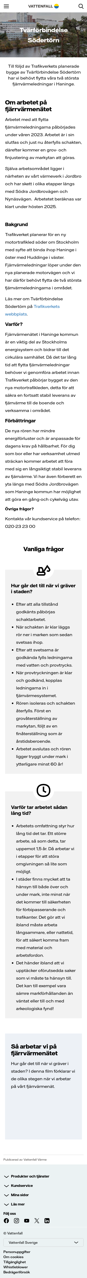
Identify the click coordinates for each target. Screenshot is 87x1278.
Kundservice (22, 1185)
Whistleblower (15, 1267)
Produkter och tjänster (30, 1176)
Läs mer (18, 1204)
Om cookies (13, 1257)
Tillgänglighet (14, 1262)
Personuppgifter (16, 1252)
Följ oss (9, 1213)
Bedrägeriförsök (16, 1272)
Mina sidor (20, 1195)
